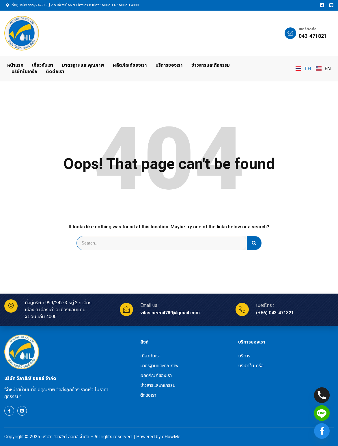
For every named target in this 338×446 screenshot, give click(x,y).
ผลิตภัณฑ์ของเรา (130, 65)
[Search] (254, 243)
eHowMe (171, 436)
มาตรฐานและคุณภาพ (83, 65)
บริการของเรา (169, 65)
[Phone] (322, 395)
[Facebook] (322, 431)
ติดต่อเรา (55, 71)
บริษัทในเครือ (24, 71)
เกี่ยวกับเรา (42, 65)
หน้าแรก (15, 65)
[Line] (322, 413)
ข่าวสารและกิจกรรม (210, 65)
